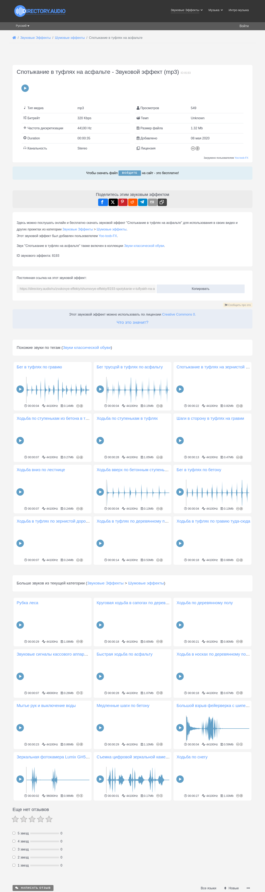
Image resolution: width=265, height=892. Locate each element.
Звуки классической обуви (144, 246)
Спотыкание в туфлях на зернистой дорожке (219, 367)
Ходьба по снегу (192, 814)
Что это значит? (132, 322)
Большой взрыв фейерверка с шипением (216, 763)
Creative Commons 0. (179, 314)
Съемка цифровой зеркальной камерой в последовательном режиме (163, 814)
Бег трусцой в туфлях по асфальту (130, 367)
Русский (21, 25)
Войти (244, 26)
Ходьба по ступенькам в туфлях (127, 418)
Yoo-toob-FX (241, 157)
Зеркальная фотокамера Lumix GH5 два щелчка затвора (71, 814)
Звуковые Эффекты (78, 229)
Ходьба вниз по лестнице (41, 469)
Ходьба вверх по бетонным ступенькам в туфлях (143, 469)
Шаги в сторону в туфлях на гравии (210, 418)
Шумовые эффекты (112, 229)
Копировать (199, 287)
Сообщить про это (238, 305)
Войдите (129, 172)
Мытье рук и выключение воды (46, 763)
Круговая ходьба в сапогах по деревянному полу (143, 660)
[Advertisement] (132, 595)
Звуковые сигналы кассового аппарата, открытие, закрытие (73, 711)
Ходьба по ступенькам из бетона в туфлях (57, 418)
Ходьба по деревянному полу (205, 660)
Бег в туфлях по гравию (39, 367)
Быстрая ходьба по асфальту (125, 711)
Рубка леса (27, 660)
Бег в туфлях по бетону (199, 469)
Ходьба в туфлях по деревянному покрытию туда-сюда (149, 521)
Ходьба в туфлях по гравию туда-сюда (213, 521)
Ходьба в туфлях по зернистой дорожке (55, 521)
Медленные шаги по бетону (123, 763)
